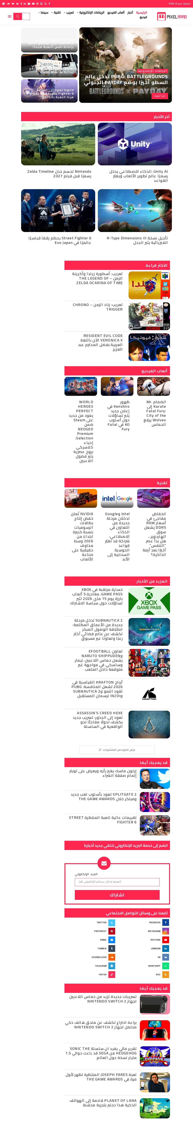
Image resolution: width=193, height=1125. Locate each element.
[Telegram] (3, 3)
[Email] (29, 3)
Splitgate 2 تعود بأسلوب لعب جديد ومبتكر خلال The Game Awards (104, 796)
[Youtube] (33, 3)
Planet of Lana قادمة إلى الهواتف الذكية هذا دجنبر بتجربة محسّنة (103, 1102)
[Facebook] (49, 3)
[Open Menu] (9, 16)
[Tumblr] (21, 3)
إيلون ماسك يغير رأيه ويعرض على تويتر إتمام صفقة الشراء (103, 773)
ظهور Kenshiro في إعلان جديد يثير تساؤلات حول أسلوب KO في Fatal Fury (118, 415)
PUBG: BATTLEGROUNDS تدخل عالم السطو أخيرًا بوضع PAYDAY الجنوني (126, 79)
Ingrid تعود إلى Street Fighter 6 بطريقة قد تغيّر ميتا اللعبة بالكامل (53, 93)
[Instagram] (41, 3)
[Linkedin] (25, 3)
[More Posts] (117, 750)
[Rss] (144, 974)
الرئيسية (141, 12)
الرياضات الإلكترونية (91, 12)
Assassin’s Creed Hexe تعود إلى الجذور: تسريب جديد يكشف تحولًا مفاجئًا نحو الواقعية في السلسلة (98, 719)
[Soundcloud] (8, 3)
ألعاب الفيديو (115, 12)
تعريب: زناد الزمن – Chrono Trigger (98, 307)
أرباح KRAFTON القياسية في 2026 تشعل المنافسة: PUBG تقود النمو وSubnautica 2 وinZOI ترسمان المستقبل (97, 689)
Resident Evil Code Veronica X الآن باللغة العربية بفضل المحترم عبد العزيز (100, 342)
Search (17, 16)
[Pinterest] (37, 3)
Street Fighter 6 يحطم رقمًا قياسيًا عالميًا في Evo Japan (59, 240)
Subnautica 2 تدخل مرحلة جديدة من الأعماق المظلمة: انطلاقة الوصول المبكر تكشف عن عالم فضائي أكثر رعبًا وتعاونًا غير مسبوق (98, 629)
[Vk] (17, 3)
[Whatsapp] (144, 965)
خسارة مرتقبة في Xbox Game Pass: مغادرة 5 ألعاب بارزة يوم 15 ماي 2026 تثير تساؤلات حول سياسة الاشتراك (96, 596)
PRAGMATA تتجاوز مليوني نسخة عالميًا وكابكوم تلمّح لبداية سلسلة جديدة (51, 68)
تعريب (70, 12)
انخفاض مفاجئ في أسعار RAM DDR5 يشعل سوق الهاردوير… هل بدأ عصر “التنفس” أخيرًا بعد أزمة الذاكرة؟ (154, 534)
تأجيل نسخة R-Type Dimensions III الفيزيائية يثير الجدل (137, 240)
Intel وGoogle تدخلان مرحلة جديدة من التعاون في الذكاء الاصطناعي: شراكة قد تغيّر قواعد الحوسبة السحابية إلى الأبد (117, 536)
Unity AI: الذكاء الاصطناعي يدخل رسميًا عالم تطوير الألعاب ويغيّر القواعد (139, 176)
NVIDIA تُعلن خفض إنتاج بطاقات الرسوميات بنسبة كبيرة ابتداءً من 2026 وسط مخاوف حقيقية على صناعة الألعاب (82, 536)
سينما (44, 12)
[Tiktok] (90, 974)
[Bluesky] (13, 3)
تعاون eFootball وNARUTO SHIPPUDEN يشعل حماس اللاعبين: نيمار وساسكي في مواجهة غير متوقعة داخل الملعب (99, 660)
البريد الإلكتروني (86, 874)
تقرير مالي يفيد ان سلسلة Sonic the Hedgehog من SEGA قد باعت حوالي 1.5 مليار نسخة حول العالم (101, 1053)
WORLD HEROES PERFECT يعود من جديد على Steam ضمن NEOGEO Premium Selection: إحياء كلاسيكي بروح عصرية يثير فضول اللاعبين (81, 431)
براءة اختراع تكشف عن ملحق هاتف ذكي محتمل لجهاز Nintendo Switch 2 (101, 1024)
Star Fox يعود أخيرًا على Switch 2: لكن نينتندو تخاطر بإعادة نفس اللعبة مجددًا (51, 43)
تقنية (57, 12)
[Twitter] (45, 3)
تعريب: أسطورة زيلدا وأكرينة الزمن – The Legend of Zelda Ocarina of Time (97, 278)
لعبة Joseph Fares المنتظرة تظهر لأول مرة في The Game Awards (101, 1077)
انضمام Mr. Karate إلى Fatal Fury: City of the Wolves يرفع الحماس (155, 413)
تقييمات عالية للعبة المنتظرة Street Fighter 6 (103, 819)
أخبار (130, 12)
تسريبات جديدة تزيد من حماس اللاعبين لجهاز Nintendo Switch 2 (103, 999)
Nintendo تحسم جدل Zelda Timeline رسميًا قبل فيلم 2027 (59, 173)
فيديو (143, 17)
